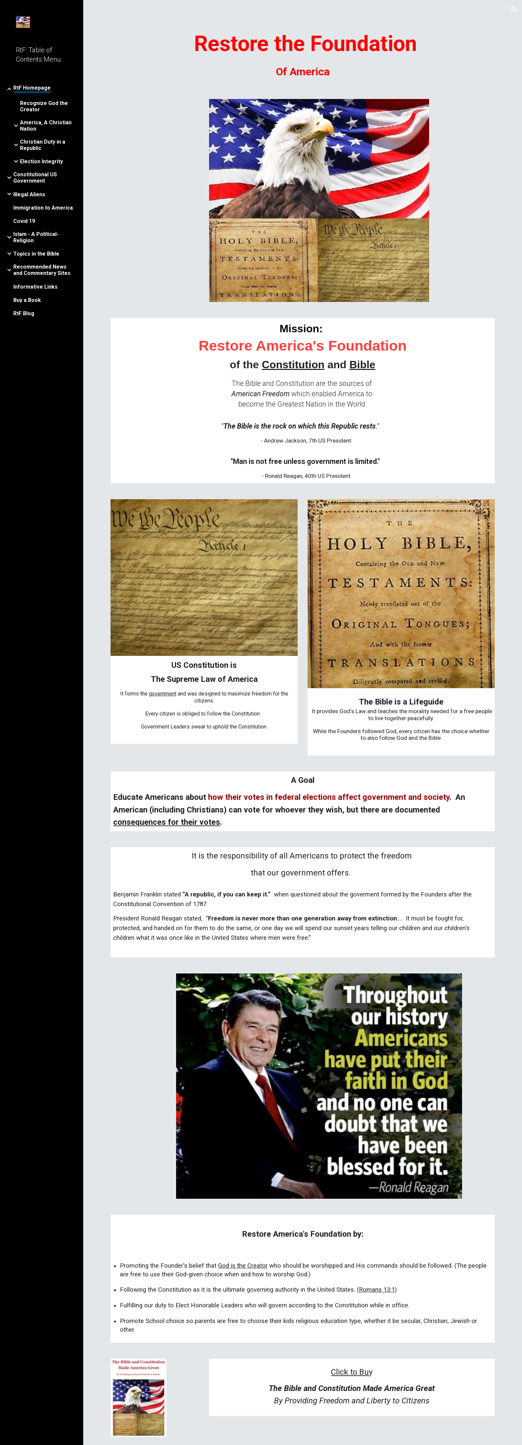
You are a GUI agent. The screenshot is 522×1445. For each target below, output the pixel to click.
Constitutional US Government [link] (35, 177)
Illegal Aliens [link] (29, 194)
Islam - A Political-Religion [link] (36, 237)
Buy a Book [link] (27, 300)
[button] (514, 9)
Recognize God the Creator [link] (44, 106)
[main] (303, 55)
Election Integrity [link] (41, 161)
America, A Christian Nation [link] (46, 125)
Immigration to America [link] (43, 208)
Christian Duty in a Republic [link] (42, 145)
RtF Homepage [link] (32, 88)
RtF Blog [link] (23, 313)
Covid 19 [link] (24, 221)
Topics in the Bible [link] (36, 254)
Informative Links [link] (35, 287)
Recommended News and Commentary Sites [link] (42, 270)
